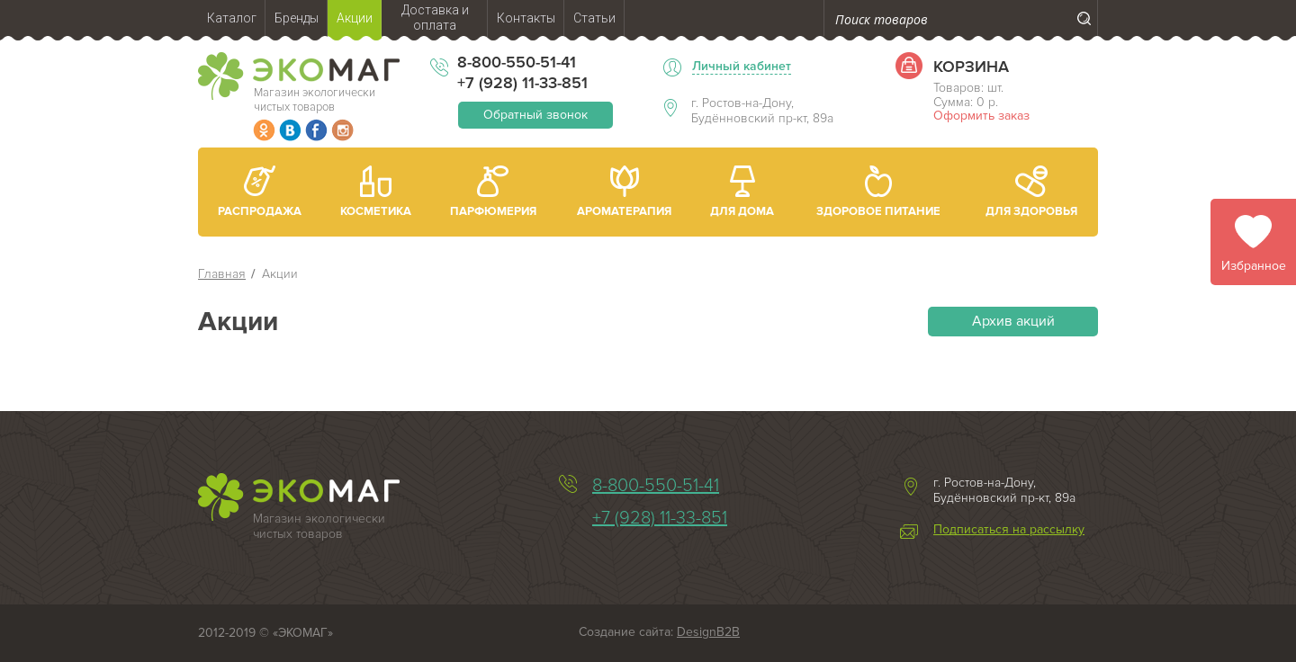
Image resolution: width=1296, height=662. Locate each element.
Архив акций (1013, 321)
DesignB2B (708, 632)
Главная (222, 274)
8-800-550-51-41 (516, 62)
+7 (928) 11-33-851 (522, 83)
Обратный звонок (535, 114)
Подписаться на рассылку (1008, 530)
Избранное (1253, 265)
